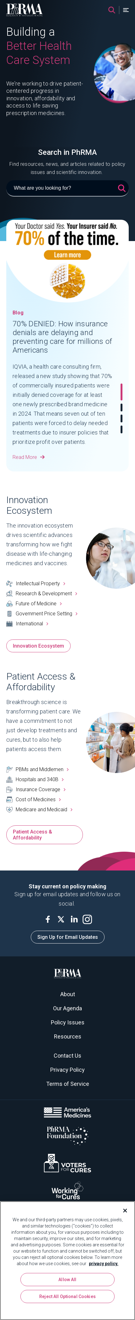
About (67, 994)
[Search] (111, 10)
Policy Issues (67, 1022)
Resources (67, 1036)
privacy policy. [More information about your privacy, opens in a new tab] (103, 1263)
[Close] (122, 1210)
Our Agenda (67, 1008)
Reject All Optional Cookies (67, 1296)
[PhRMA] (24, 10)
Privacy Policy (67, 1069)
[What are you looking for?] (67, 188)
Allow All (67, 1279)
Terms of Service (67, 1084)
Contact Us (67, 1055)
